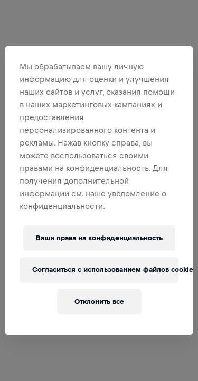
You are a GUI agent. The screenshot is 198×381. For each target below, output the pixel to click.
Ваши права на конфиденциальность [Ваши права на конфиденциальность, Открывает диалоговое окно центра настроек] (99, 238)
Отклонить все (99, 301)
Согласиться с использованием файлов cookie (105, 270)
